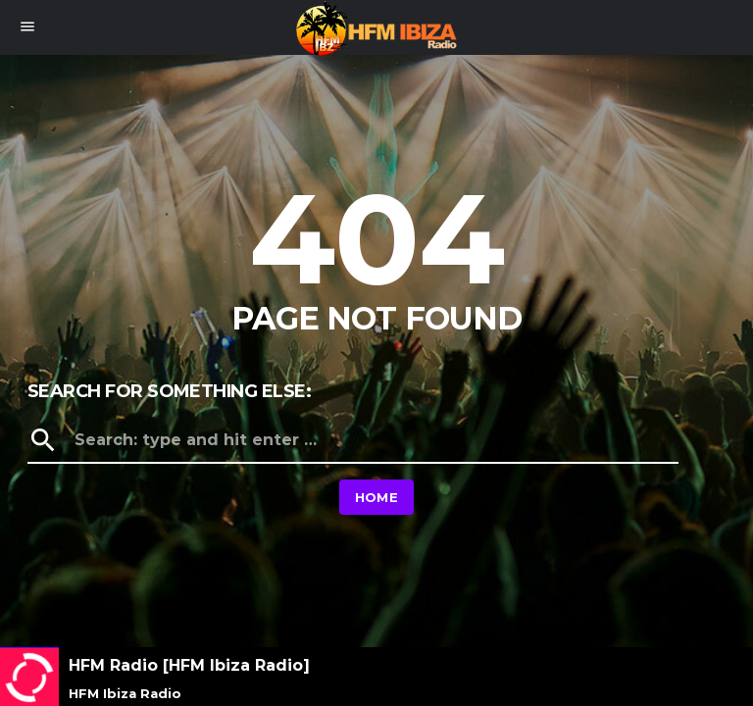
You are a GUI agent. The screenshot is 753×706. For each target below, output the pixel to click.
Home (377, 497)
